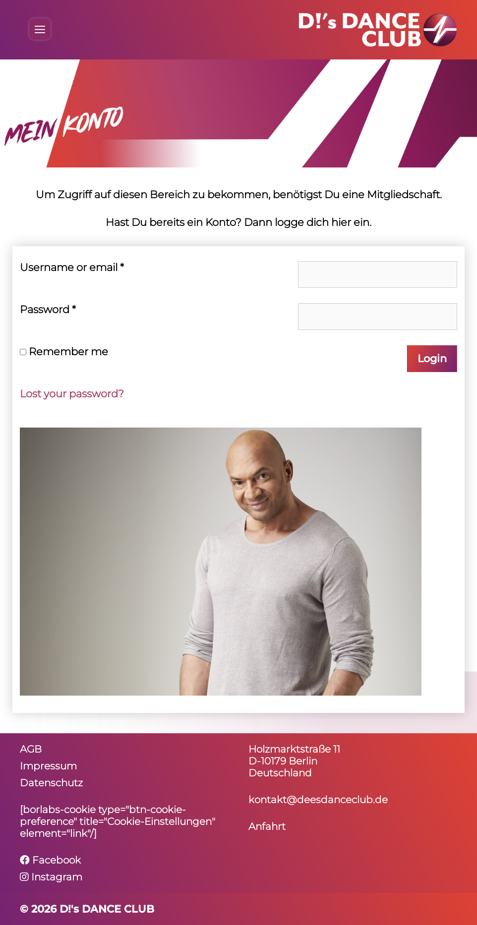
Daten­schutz (51, 783)
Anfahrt (267, 826)
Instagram (51, 877)
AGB (31, 749)
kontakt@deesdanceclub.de (318, 800)
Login (432, 358)
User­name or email (72, 267)
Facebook (50, 860)
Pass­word (48, 309)
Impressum (48, 766)
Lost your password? (72, 393)
